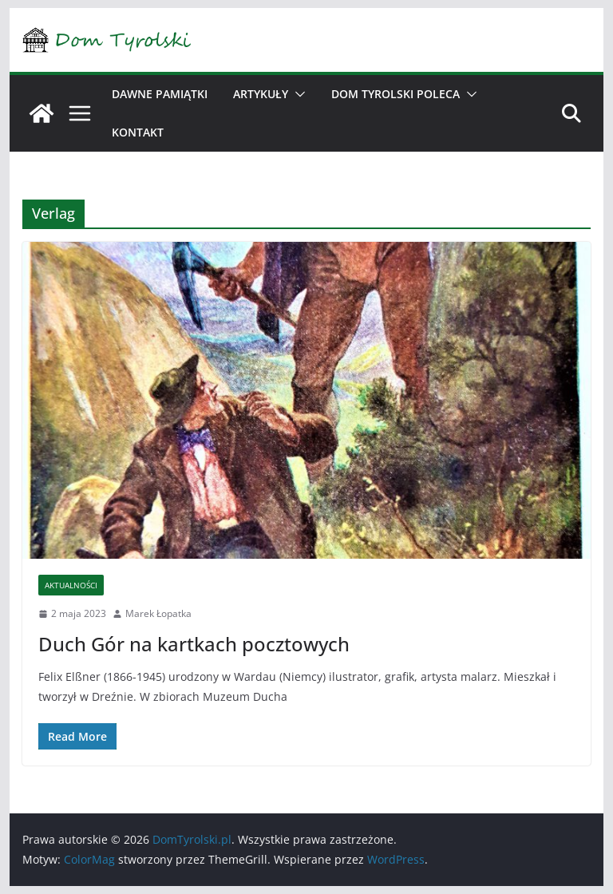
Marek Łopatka (158, 613)
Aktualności (71, 585)
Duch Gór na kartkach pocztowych (194, 644)
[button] (297, 94)
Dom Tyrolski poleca (395, 93)
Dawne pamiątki (160, 93)
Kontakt (138, 132)
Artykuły (260, 93)
